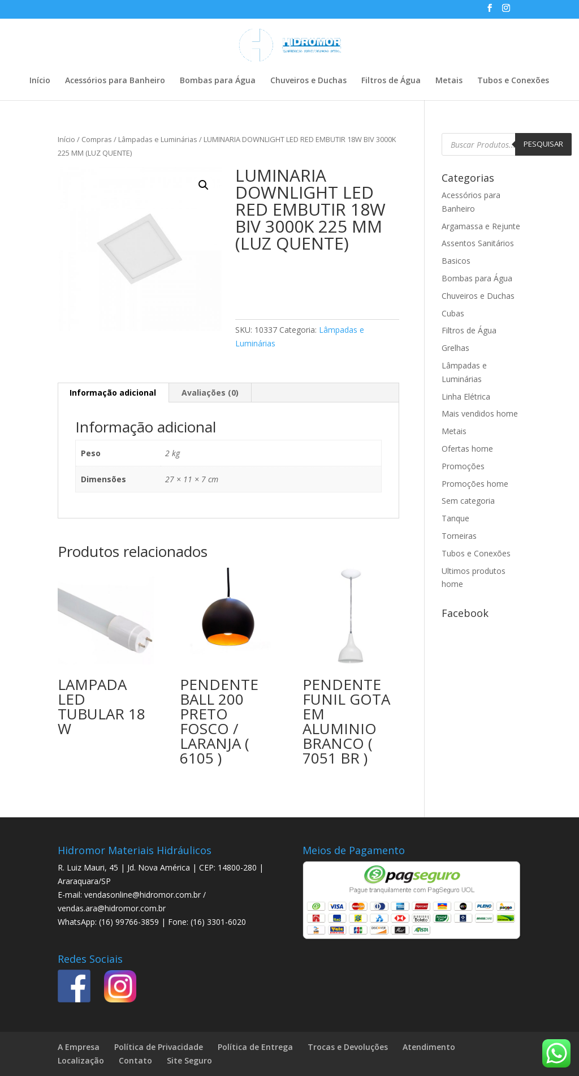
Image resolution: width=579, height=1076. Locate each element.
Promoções (463, 466)
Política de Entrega (255, 1046)
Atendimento (429, 1046)
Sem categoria (468, 500)
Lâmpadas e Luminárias (157, 139)
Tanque (455, 518)
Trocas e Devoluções (348, 1046)
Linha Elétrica (466, 396)
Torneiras (459, 535)
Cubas (453, 313)
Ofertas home (467, 448)
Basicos (456, 260)
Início (39, 80)
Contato (135, 1060)
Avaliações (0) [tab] (210, 392)
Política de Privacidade (158, 1046)
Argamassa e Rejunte (481, 226)
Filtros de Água (391, 80)
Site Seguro (189, 1060)
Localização (81, 1060)
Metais (449, 80)
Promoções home (475, 483)
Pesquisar (543, 144)
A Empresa (79, 1046)
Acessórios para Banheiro (115, 80)
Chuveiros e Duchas (308, 80)
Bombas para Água (218, 80)
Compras (96, 139)
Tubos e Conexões (513, 80)
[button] (203, 185)
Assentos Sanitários (478, 243)
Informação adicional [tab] (113, 392)
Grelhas (455, 347)
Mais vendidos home (480, 413)
